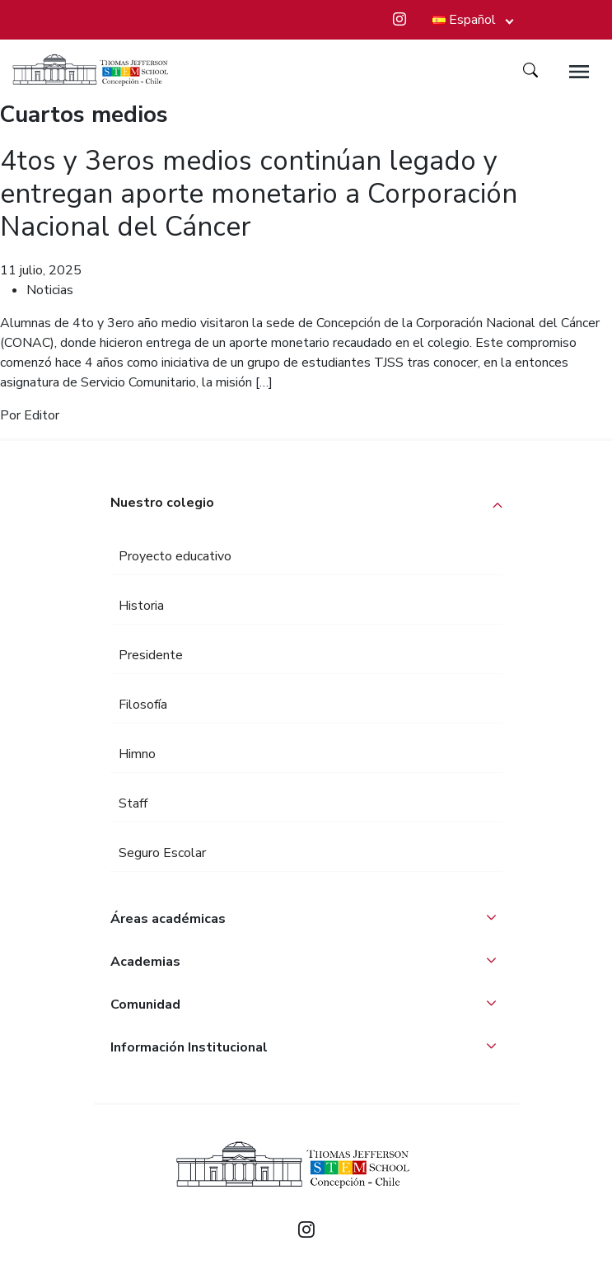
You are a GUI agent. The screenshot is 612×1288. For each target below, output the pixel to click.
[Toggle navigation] (579, 71)
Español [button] (464, 20)
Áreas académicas (168, 919)
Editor (41, 415)
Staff (133, 803)
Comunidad (145, 1004)
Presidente (151, 655)
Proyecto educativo (175, 556)
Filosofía (143, 705)
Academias (145, 962)
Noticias (49, 290)
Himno (137, 754)
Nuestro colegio (162, 503)
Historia (141, 606)
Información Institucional (189, 1047)
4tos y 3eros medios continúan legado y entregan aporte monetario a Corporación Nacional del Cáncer (258, 194)
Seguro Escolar (162, 853)
